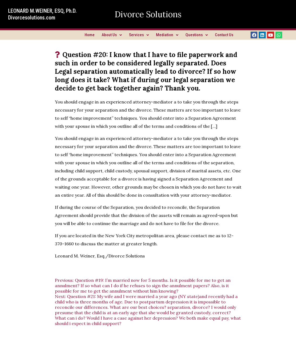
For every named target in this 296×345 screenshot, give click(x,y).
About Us (112, 34)
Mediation (167, 34)
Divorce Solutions (148, 14)
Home (90, 34)
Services (139, 34)
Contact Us (224, 34)
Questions (196, 34)
